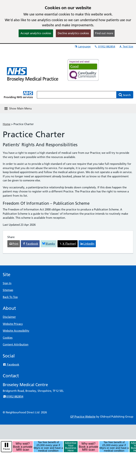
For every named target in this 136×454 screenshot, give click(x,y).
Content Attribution (15, 344)
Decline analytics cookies (73, 33)
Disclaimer (9, 317)
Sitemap (8, 290)
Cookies (8, 337)
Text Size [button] (126, 46)
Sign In (7, 283)
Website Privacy (13, 324)
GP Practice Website (82, 416)
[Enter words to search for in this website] (76, 94)
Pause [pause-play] (6, 449)
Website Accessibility (16, 330)
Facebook (11, 364)
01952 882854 (104, 46)
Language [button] (82, 46)
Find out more (104, 33)
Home (6, 124)
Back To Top (10, 297)
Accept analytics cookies (35, 33)
